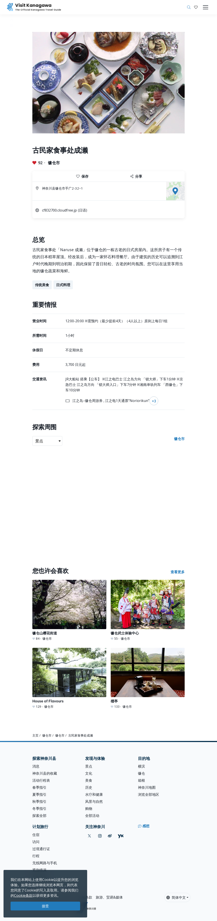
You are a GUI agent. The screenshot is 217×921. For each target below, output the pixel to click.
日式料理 (63, 284)
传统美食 (42, 284)
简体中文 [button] (176, 897)
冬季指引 (39, 808)
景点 (88, 766)
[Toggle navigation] (205, 7)
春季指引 (39, 787)
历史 (88, 787)
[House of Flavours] (69, 678)
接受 (45, 906)
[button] (196, 7)
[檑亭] (148, 678)
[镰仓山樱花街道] (69, 610)
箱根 (141, 780)
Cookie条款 (23, 895)
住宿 (35, 834)
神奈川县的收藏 (44, 773)
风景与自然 (94, 801)
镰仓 (141, 773)
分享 (136, 176)
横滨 (141, 766)
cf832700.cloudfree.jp (59, 210)
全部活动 (92, 815)
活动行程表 (41, 780)
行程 (35, 855)
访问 (35, 841)
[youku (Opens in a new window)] (120, 836)
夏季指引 (39, 794)
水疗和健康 (94, 794)
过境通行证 (41, 848)
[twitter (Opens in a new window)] (89, 836)
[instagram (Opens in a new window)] (99, 836)
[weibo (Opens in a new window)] (110, 836)
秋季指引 (39, 801)
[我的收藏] (195, 7)
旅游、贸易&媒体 (109, 897)
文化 (88, 773)
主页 (35, 735)
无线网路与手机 (44, 862)
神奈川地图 (147, 787)
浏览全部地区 (148, 794)
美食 (88, 780)
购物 (88, 808)
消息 (35, 766)
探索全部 (39, 815)
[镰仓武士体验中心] (148, 610)
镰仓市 (54, 162)
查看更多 (178, 571)
